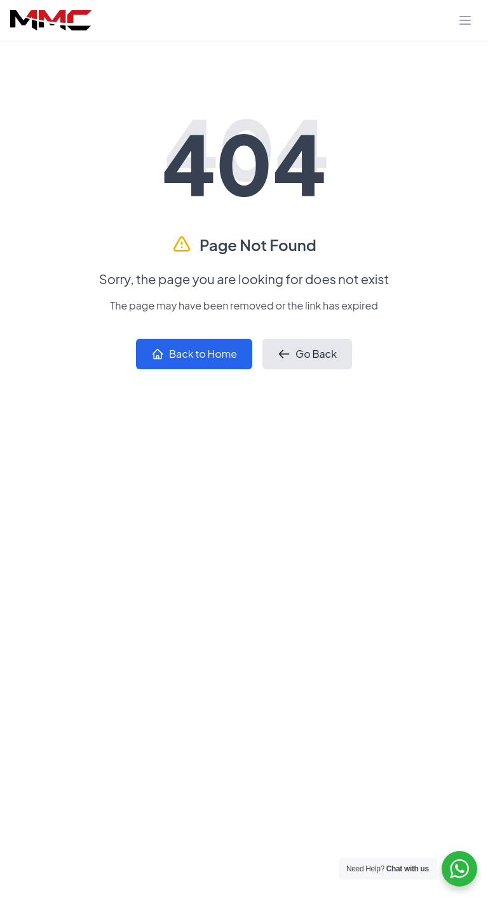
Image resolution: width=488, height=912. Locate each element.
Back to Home (194, 353)
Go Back (307, 353)
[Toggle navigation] (465, 20)
